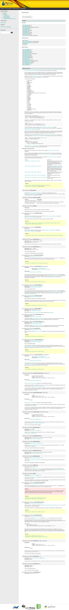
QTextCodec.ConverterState (6, 26)
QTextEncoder (3, 22)
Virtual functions (7, 15)
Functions (5, 14)
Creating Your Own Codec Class (10, 18)
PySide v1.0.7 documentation (6, 8)
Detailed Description (6, 17)
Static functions (6, 16)
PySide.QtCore (23, 8)
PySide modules (16, 8)
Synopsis (5, 13)
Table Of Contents (4, 11)
